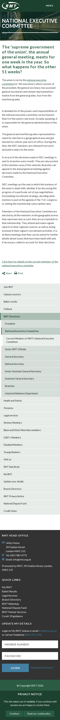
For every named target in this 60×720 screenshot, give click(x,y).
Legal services (11, 415)
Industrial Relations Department (21, 393)
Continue (14, 713)
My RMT (8, 474)
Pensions (8, 408)
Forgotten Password (42, 667)
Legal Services (9, 595)
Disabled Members (13, 444)
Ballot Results (9, 591)
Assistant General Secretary (19, 378)
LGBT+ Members (12, 437)
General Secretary (14, 356)
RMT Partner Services (14, 611)
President (10, 323)
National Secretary (14, 364)
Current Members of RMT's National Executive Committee (30, 340)
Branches (10, 386)
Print (18, 273)
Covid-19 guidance (12, 616)
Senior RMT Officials (15, 349)
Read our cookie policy (38, 713)
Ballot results (10, 301)
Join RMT (8, 287)
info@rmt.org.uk (22, 559)
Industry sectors (12, 294)
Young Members (12, 452)
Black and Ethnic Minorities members (22, 430)
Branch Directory (12, 489)
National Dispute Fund (15, 503)
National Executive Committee (22, 331)
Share (7, 273)
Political (8, 309)
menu (49, 5)
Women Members (13, 422)
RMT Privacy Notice (14, 496)
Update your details (14, 481)
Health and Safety (13, 400)
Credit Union (10, 511)
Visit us (7, 459)
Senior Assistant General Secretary (23, 371)
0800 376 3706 (33, 634)
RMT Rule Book (12, 466)
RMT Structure (12, 316)
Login (15, 668)
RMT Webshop (10, 603)
